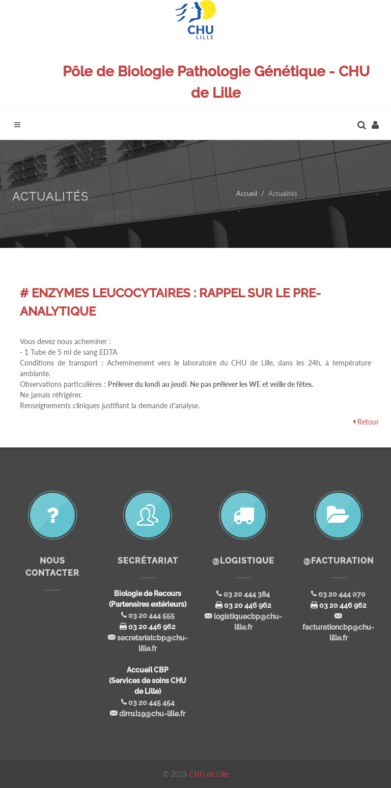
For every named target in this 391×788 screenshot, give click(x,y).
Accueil (246, 193)
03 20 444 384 (247, 594)
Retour (368, 421)
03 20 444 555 (151, 615)
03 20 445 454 (151, 702)
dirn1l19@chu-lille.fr (152, 714)
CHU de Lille (208, 774)
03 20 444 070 (342, 594)
